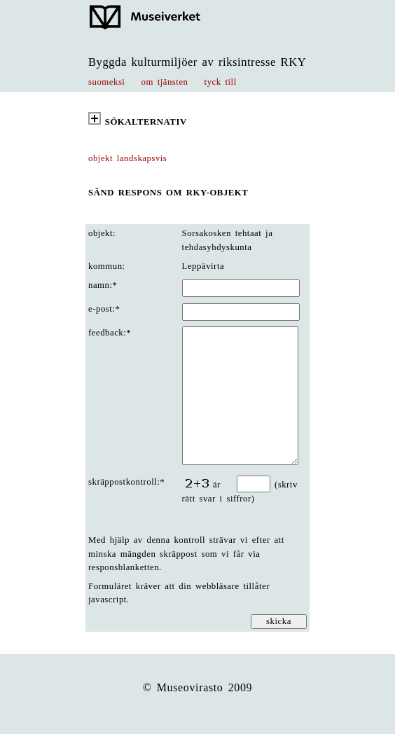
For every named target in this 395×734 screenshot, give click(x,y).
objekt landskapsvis (127, 158)
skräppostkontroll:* (126, 482)
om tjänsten (164, 82)
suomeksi (106, 82)
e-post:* (104, 309)
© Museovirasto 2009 (198, 687)
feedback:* (109, 333)
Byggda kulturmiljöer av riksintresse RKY (197, 62)
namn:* (102, 285)
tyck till (221, 82)
